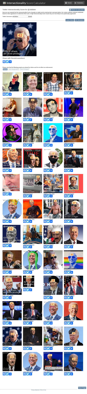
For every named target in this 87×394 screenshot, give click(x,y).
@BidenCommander (28, 245)
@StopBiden (47, 372)
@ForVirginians (68, 168)
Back (77, 10)
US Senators (79, 20)
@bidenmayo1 (7, 219)
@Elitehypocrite (48, 321)
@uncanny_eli (7, 92)
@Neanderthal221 (69, 194)
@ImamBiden (47, 295)
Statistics (79, 3)
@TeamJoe (47, 143)
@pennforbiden (48, 168)
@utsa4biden (6, 168)
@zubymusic (6, 143)
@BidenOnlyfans (7, 270)
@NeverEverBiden (28, 321)
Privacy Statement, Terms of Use (38, 390)
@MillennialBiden (69, 321)
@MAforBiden (6, 321)
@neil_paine (26, 117)
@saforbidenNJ (7, 243)
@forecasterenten (49, 117)
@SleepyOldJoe (68, 346)
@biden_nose (6, 192)
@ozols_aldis (27, 92)
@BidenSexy (26, 287)
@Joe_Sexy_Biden (8, 295)
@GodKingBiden (48, 219)
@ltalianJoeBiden (48, 245)
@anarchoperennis (28, 143)
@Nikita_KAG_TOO (49, 194)
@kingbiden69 (68, 219)
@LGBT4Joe (67, 270)
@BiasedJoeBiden (69, 295)
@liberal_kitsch (7, 117)
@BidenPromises (69, 245)
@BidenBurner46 (28, 372)
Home (68, 3)
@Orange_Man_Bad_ (29, 219)
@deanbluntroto (68, 91)
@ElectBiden (26, 346)
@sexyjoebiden (48, 270)
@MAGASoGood (27, 194)
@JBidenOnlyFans (28, 270)
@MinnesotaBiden (69, 143)
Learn (70, 20)
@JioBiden (6, 346)
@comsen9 (6, 372)
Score (24, 3)
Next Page (82, 388)
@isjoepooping (68, 372)
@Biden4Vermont (48, 346)
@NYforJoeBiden (28, 168)
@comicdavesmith (69, 117)
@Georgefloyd (48, 92)
